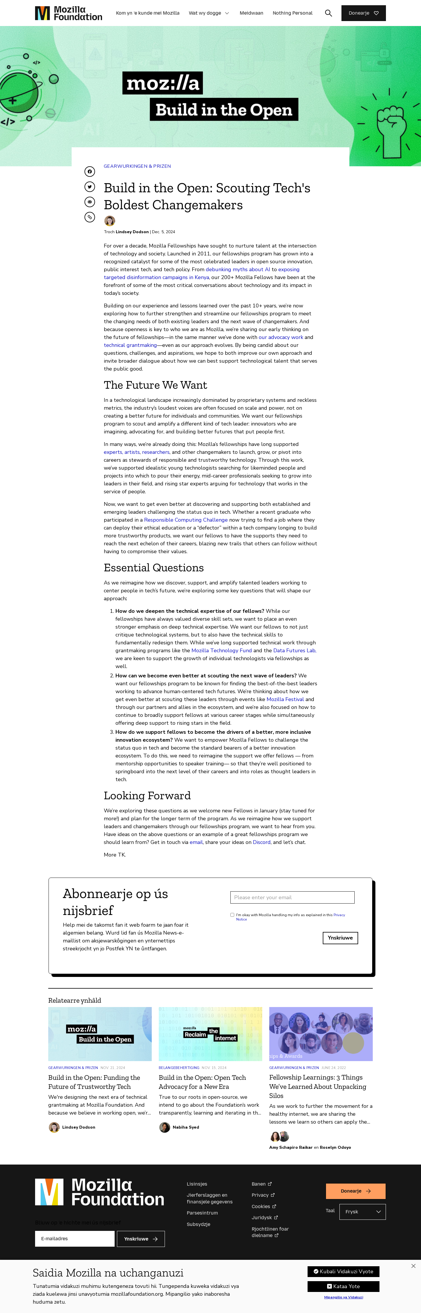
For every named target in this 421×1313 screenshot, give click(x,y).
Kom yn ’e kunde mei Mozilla (148, 13)
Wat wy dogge (205, 13)
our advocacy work (281, 337)
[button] (226, 13)
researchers (156, 452)
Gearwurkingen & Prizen (137, 166)
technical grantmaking (130, 345)
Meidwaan (251, 13)
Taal (330, 1210)
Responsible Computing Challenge (186, 519)
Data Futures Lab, (294, 650)
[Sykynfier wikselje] (328, 13)
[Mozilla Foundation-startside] (68, 13)
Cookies (261, 1206)
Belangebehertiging (179, 1067)
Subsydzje (198, 1224)
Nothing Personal (293, 13)
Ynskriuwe (340, 937)
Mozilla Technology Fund (221, 650)
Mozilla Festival (285, 699)
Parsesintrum (202, 1213)
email (196, 842)
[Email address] (292, 897)
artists (132, 452)
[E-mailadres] (75, 1239)
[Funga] (413, 1267)
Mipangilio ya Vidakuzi (343, 1298)
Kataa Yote (346, 1287)
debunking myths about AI (238, 269)
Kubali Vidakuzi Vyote (346, 1272)
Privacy (260, 1195)
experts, (113, 452)
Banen (259, 1184)
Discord (262, 842)
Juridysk (262, 1217)
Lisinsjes (197, 1184)
